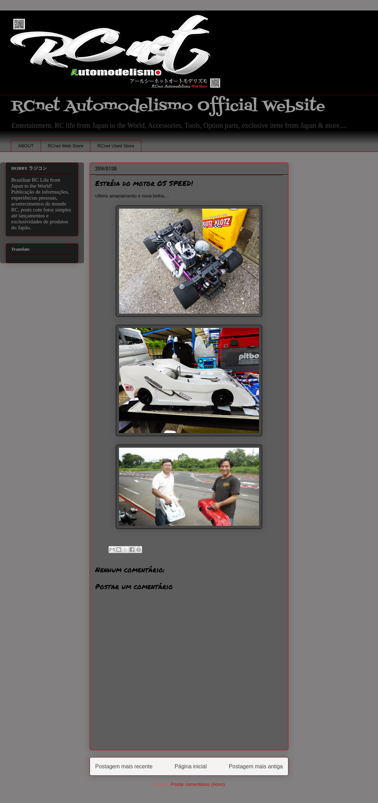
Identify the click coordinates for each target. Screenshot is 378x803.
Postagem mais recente (124, 766)
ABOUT (26, 145)
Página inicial (191, 766)
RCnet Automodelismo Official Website (168, 106)
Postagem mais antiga (256, 766)
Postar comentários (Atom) (198, 784)
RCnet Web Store (65, 145)
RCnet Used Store (115, 145)
